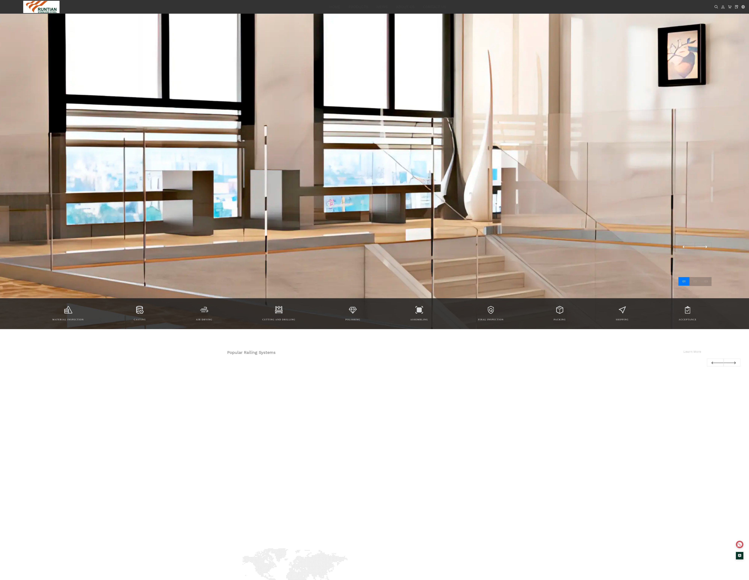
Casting (140, 319)
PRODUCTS (358, 6)
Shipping (622, 319)
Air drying (204, 319)
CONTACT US (434, 6)
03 (706, 281)
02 (695, 281)
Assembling (419, 319)
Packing (560, 319)
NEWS (382, 6)
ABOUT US (405, 6)
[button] (703, 247)
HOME (334, 6)
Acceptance (688, 319)
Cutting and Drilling (278, 319)
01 (684, 281)
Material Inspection (68, 319)
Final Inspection (491, 319)
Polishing (352, 319)
